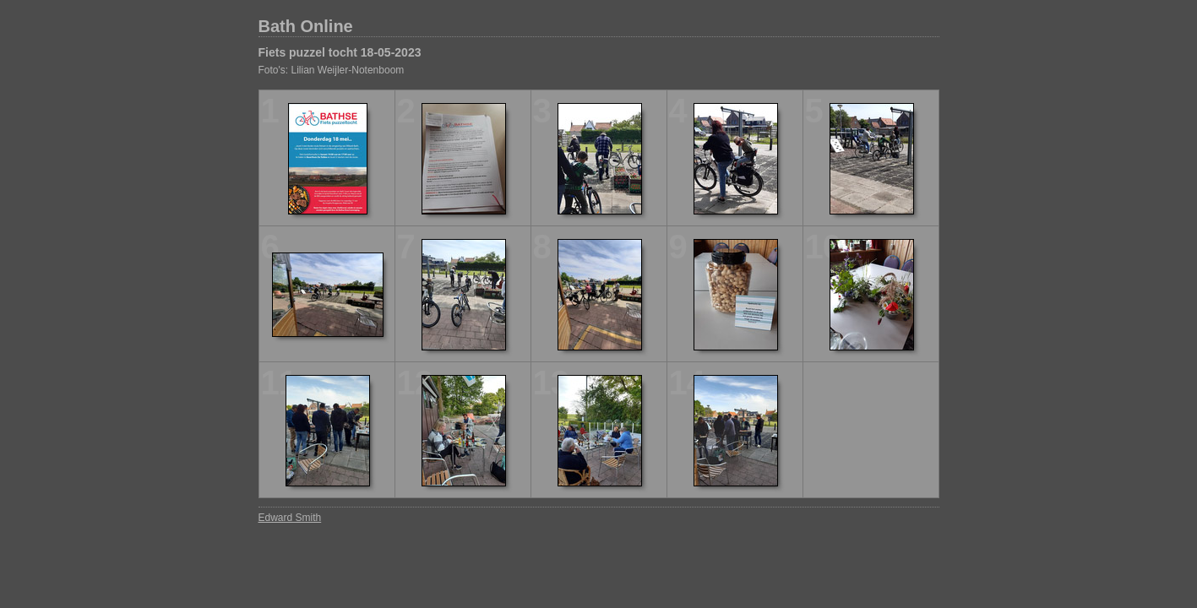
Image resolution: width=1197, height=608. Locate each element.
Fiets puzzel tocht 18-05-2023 (340, 52)
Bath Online (305, 26)
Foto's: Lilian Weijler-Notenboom (331, 70)
